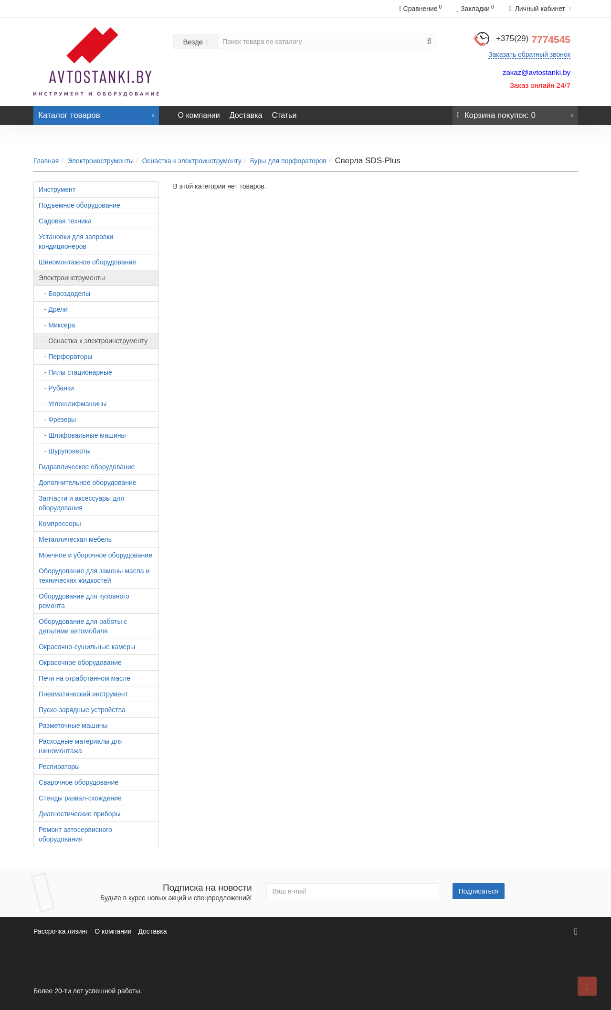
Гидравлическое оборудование (87, 467)
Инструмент (57, 189)
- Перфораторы (65, 356)
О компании (199, 115)
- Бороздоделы (64, 293)
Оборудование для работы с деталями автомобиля (83, 626)
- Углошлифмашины (72, 404)
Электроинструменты (100, 161)
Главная (46, 161)
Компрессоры (60, 523)
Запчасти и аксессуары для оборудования (81, 503)
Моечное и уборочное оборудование (95, 555)
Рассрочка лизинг (60, 931)
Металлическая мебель (75, 539)
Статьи (284, 115)
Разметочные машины (73, 725)
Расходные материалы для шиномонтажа (81, 746)
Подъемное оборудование (79, 205)
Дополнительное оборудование (88, 482)
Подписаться (479, 891)
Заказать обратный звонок (529, 54)
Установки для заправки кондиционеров (76, 241)
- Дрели (53, 309)
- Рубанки (56, 388)
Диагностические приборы (80, 814)
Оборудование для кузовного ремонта (84, 601)
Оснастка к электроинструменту (192, 161)
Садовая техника (65, 221)
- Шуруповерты (65, 451)
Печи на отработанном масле (84, 678)
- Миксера (57, 325)
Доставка (246, 115)
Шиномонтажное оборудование (87, 262)
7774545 (533, 39)
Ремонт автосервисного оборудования (75, 834)
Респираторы (59, 766)
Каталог (96, 113)
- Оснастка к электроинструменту (93, 341)
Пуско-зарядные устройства (82, 710)
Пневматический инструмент (83, 694)
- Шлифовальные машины (82, 435)
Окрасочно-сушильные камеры (87, 647)
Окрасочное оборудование (80, 662)
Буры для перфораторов (288, 161)
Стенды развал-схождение (80, 798)
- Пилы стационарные (75, 372)
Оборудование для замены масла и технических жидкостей (94, 575)
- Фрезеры (57, 419)
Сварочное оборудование (78, 782)
